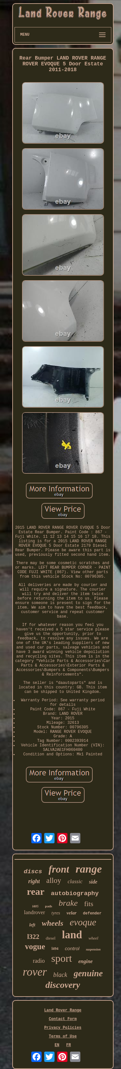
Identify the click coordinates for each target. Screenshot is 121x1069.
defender (92, 913)
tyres (56, 913)
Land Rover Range (62, 1010)
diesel (50, 938)
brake (68, 903)
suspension (93, 949)
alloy (53, 880)
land (72, 935)
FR (68, 1045)
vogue (35, 946)
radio (39, 961)
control (72, 948)
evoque (83, 922)
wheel (93, 938)
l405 (35, 906)
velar (71, 912)
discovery (62, 985)
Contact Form (62, 1019)
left (32, 924)
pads (48, 906)
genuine (88, 973)
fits (88, 904)
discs (33, 871)
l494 (55, 948)
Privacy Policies (62, 1028)
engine (85, 961)
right (34, 881)
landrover (34, 912)
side (93, 882)
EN (57, 1045)
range (89, 869)
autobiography (75, 893)
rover (35, 972)
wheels (52, 923)
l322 (33, 937)
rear (35, 891)
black (60, 974)
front (59, 869)
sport (61, 958)
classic (74, 881)
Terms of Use (62, 1036)
